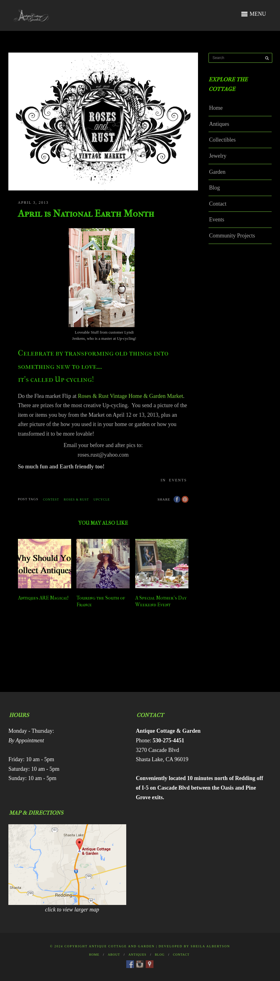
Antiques (219, 124)
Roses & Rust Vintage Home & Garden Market (130, 396)
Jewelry (217, 156)
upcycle (101, 499)
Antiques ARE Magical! (43, 598)
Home (216, 108)
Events (178, 480)
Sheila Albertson (210, 946)
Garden (217, 172)
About (114, 954)
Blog (214, 188)
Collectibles (222, 140)
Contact (217, 204)
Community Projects (232, 235)
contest (51, 499)
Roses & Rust (76, 499)
